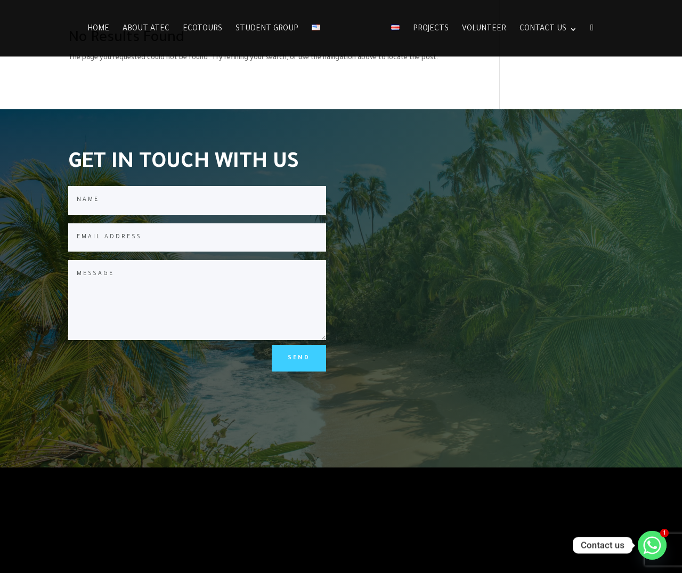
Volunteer (484, 30)
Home (98, 30)
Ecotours (202, 30)
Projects (431, 30)
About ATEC (146, 30)
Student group (267, 30)
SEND (299, 358)
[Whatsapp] (652, 545)
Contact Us (542, 30)
